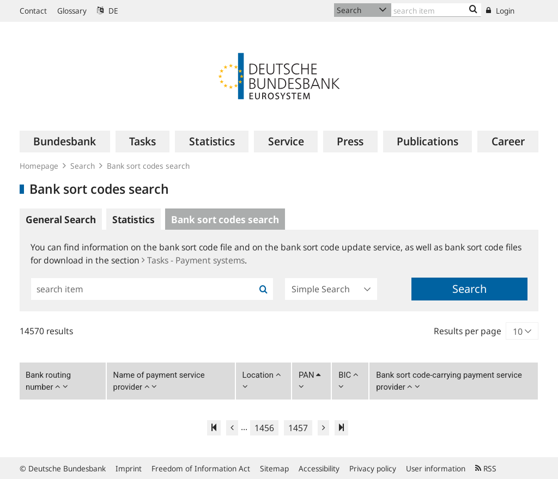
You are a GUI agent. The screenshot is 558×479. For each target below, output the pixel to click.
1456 (264, 428)
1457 (298, 428)
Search (82, 166)
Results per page (467, 331)
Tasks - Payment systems (193, 260)
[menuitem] (65, 141)
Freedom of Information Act (200, 468)
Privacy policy (372, 468)
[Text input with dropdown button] (436, 10)
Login (500, 10)
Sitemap (274, 468)
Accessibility (319, 468)
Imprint (129, 468)
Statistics (133, 219)
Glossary (72, 10)
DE (107, 10)
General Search (61, 219)
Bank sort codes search (148, 166)
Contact (33, 10)
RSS (485, 468)
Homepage (39, 166)
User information (435, 468)
